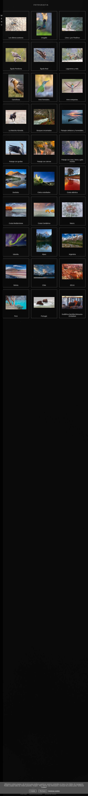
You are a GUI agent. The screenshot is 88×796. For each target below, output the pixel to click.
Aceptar (32, 791)
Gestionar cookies (54, 791)
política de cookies (50, 794)
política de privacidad (35, 794)
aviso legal (23, 794)
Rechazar (43, 791)
